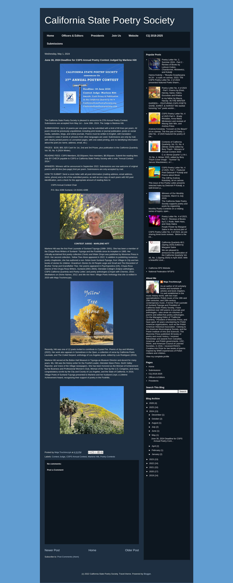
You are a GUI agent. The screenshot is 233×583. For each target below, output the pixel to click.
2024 (152, 411)
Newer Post (52, 550)
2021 (152, 467)
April (154, 446)
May (154, 435)
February (156, 450)
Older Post (132, 550)
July (154, 427)
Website (133, 35)
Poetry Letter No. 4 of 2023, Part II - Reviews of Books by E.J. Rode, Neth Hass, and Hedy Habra (174, 220)
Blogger (147, 574)
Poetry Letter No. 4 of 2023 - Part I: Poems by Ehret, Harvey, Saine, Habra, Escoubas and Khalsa (174, 92)
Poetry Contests (107, 456)
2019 (152, 475)
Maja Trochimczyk (172, 282)
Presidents (97, 35)
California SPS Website (159, 268)
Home (50, 35)
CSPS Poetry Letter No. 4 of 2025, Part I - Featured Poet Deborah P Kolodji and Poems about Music (174, 171)
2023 (152, 459)
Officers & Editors (72, 35)
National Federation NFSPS (161, 271)
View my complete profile (157, 356)
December (157, 415)
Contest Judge (58, 456)
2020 (152, 471)
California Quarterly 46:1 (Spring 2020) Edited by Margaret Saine (173, 244)
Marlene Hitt (93, 456)
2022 (152, 463)
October (156, 419)
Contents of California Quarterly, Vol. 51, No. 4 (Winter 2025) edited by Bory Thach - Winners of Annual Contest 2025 (173, 147)
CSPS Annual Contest (76, 456)
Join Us (116, 35)
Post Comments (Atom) (68, 557)
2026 (152, 403)
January (156, 454)
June (154, 431)
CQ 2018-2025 (154, 35)
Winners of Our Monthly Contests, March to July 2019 (173, 195)
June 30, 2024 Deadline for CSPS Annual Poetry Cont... (166, 439)
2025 (152, 407)
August (155, 423)
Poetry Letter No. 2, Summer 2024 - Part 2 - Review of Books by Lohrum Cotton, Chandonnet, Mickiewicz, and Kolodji (173, 65)
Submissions (55, 43)
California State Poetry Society (110, 20)
